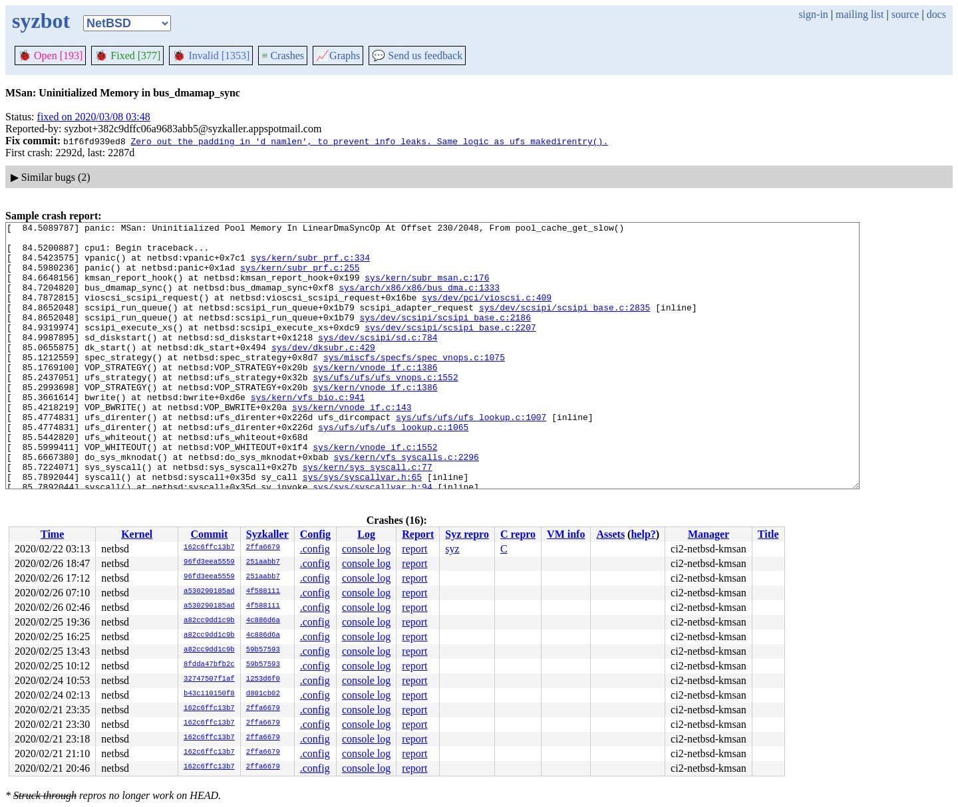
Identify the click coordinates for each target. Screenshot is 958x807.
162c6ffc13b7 (209, 547)
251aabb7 (263, 562)
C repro (518, 534)
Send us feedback (417, 55)
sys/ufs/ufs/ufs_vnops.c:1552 (385, 409)
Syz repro (467, 534)
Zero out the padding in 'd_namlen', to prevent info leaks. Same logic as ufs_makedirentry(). (369, 141)
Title (768, 534)
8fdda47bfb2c (209, 664)
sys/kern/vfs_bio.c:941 (308, 433)
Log (366, 534)
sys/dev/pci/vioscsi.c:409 (487, 313)
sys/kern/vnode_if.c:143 (351, 445)
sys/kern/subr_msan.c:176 (427, 289)
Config (315, 534)
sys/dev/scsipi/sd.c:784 (377, 361)
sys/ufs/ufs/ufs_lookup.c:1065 (393, 469)
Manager (708, 534)
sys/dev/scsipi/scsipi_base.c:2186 (444, 337)
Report (418, 534)
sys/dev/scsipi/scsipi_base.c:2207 (450, 349)
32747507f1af (209, 679)
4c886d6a (263, 621)
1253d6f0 (263, 679)
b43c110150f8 (209, 694)
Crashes (282, 55)
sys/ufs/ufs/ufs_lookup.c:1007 (471, 457)
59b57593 (263, 650)
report (414, 548)
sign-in (813, 14)
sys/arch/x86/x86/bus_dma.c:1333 (419, 301)
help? (643, 534)
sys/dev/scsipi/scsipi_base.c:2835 (564, 325)
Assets (610, 534)
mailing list (859, 14)
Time (52, 534)
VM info (566, 534)
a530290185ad (209, 591)
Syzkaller (267, 534)
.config (315, 548)
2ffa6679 (263, 547)
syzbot (41, 21)
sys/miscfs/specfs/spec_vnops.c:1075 (414, 385)
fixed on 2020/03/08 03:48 (93, 116)
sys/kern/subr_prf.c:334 (310, 265)
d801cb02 (263, 694)
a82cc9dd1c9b (209, 621)
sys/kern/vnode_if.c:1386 (375, 397)
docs (936, 14)
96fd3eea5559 (209, 562)
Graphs (338, 55)
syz (452, 548)
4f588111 (263, 591)
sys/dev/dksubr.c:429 (323, 373)
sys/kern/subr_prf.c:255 (299, 277)
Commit (209, 534)
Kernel (136, 534)
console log (366, 548)
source (905, 14)
